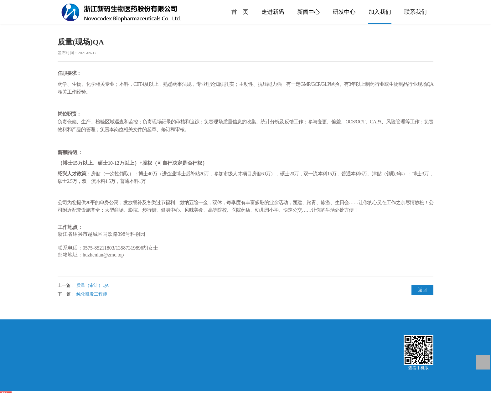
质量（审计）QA (92, 285)
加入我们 (380, 12)
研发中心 (344, 12)
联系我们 (415, 12)
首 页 (239, 12)
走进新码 (272, 12)
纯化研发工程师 (91, 294)
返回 (422, 289)
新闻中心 (308, 12)
